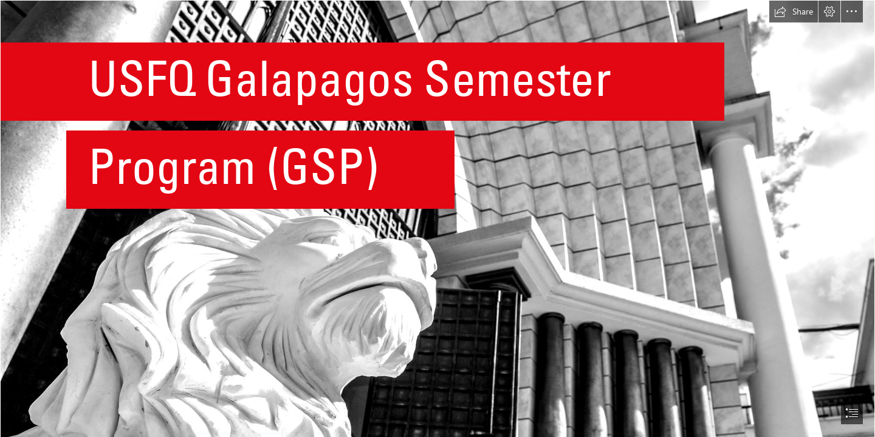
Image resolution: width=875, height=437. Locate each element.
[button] (793, 11)
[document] (437, 218)
